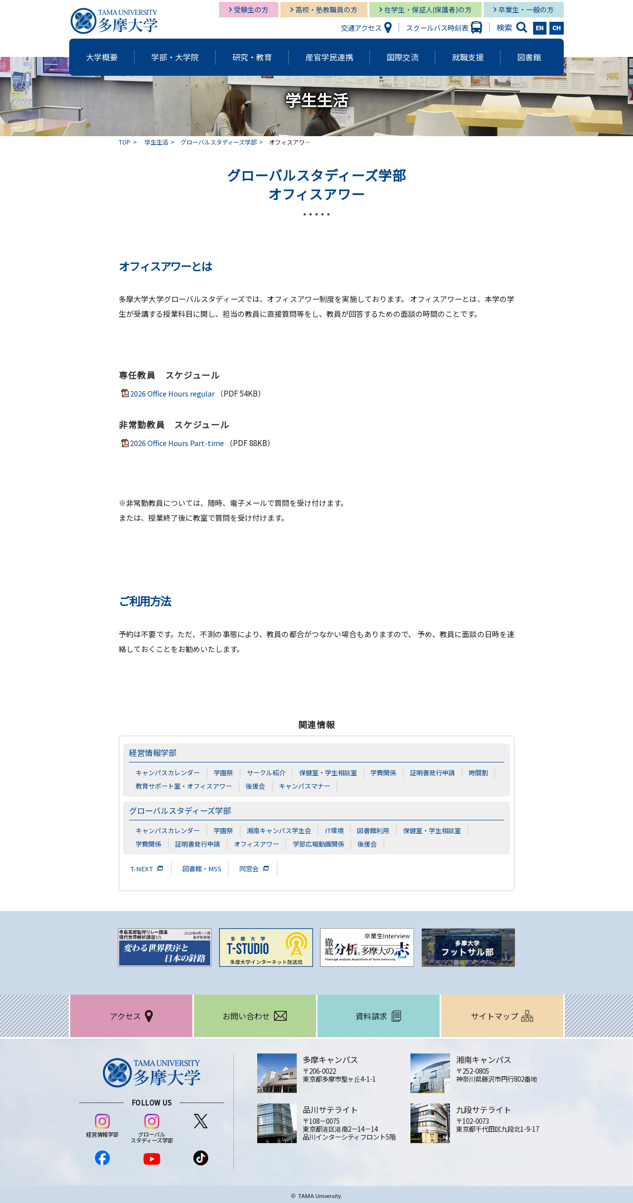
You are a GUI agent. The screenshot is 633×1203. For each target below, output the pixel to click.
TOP (125, 142)
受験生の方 (251, 9)
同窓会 (252, 867)
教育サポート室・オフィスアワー (184, 785)
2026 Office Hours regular (174, 393)
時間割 (478, 772)
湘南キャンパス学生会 (279, 829)
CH (556, 28)
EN (540, 28)
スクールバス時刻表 (437, 27)
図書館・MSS (204, 867)
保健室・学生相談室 (328, 772)
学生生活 (156, 142)
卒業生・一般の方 (526, 9)
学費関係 (383, 772)
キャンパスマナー (304, 785)
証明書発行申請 (432, 772)
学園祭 (223, 772)
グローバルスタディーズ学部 (219, 142)
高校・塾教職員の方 (326, 9)
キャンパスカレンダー (168, 772)
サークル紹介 (266, 772)
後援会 (255, 785)
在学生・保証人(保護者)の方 (428, 9)
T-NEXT (142, 867)
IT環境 (334, 829)
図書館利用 (374, 829)
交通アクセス (361, 27)
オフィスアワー (256, 843)
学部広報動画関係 (318, 843)
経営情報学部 (154, 752)
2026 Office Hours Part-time (178, 443)
